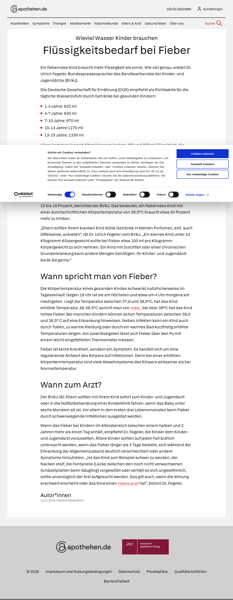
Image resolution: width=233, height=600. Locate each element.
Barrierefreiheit (116, 582)
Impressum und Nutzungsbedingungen (79, 572)
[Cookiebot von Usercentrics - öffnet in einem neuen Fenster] (24, 50)
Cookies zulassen (202, 8)
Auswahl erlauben (202, 19)
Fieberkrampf (130, 484)
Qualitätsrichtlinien (190, 572)
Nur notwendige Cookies (203, 29)
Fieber (137, 309)
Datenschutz (129, 572)
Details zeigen (195, 49)
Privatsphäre (157, 572)
